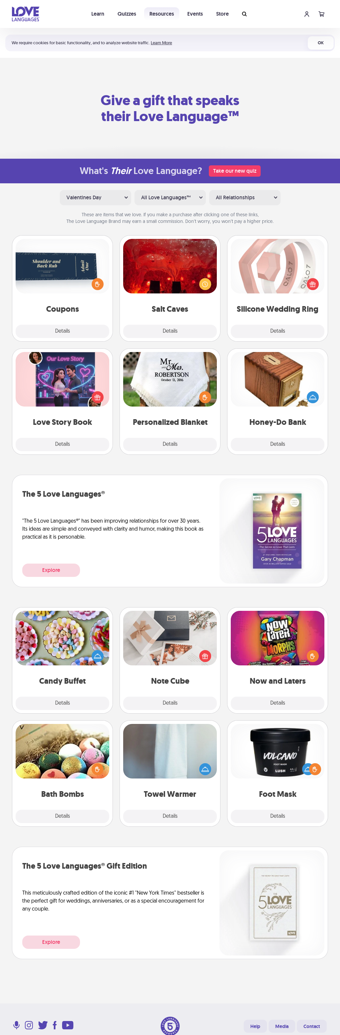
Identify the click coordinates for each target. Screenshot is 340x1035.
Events (195, 13)
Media (282, 1026)
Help (255, 1026)
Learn (97, 13)
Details (62, 331)
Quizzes (127, 13)
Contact (311, 1026)
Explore (51, 570)
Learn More (161, 43)
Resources (161, 13)
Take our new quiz (234, 170)
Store (222, 13)
